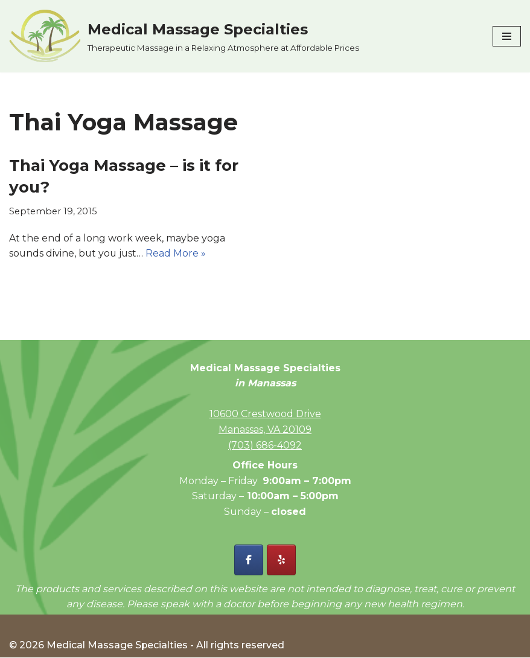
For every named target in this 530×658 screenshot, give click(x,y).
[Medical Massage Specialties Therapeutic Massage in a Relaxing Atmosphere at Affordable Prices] (184, 36)
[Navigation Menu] (507, 36)
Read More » (178, 253)
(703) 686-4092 (265, 445)
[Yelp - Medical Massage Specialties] (281, 560)
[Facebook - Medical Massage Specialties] (248, 560)
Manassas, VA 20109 (265, 429)
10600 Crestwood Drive (265, 414)
